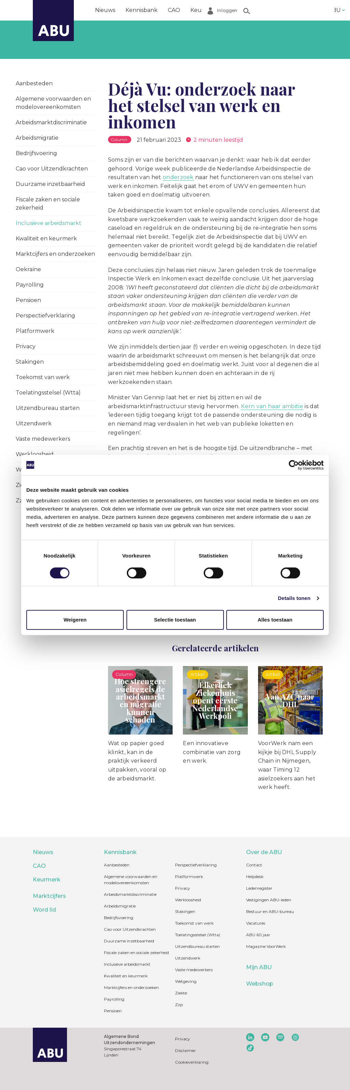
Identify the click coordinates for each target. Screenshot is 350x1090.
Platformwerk (35, 331)
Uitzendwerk (34, 423)
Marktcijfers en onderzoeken (55, 254)
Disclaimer (185, 1050)
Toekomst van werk (43, 377)
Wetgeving (186, 981)
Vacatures (255, 923)
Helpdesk (255, 876)
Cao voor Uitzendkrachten (52, 168)
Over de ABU (264, 852)
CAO (174, 10)
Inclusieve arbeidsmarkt (48, 223)
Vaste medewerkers (43, 439)
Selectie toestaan (175, 620)
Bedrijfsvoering (36, 153)
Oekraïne (28, 269)
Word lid (283, 10)
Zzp (179, 1004)
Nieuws (105, 10)
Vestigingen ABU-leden (268, 899)
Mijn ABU (259, 967)
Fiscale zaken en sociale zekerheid (48, 203)
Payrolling (30, 284)
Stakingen (30, 362)
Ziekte (181, 992)
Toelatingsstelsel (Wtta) (48, 392)
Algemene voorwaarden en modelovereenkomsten (53, 103)
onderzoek (178, 177)
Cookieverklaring (191, 1062)
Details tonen (294, 598)
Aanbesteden (34, 83)
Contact (254, 864)
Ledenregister (259, 888)
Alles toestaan (275, 620)
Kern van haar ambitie (272, 406)
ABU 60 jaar (258, 934)
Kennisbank (141, 10)
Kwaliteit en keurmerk (46, 238)
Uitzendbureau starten (48, 408)
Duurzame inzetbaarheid (50, 184)
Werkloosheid (188, 899)
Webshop (259, 983)
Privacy (26, 346)
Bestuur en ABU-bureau (270, 911)
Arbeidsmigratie (37, 138)
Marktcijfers (245, 10)
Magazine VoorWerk (266, 946)
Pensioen (28, 300)
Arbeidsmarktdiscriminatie (51, 122)
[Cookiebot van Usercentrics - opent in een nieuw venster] (294, 465)
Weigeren (75, 620)
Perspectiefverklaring (45, 315)
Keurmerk (204, 10)
